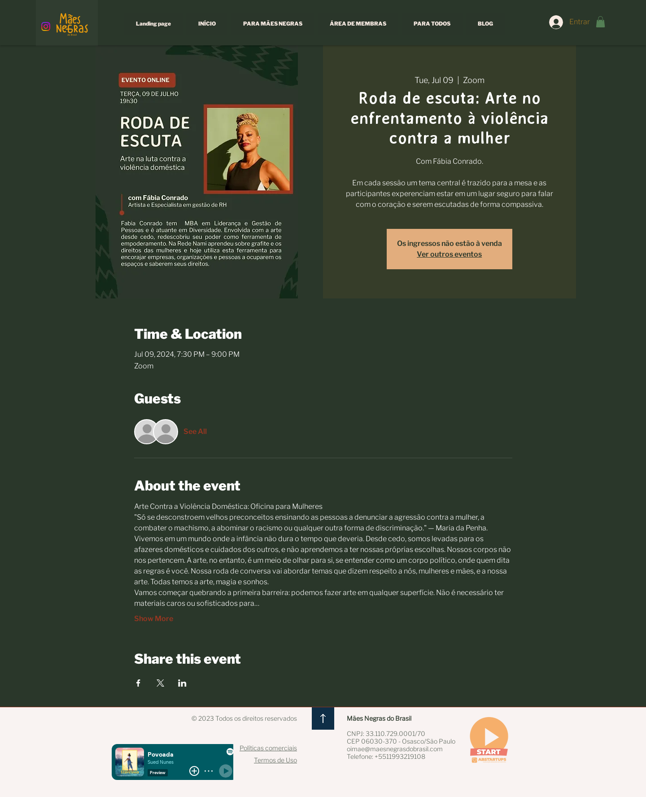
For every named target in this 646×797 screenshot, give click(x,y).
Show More (153, 618)
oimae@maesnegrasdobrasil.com (395, 749)
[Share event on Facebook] (138, 683)
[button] (600, 21)
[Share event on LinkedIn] (182, 683)
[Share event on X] (160, 683)
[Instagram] (46, 26)
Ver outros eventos (449, 254)
